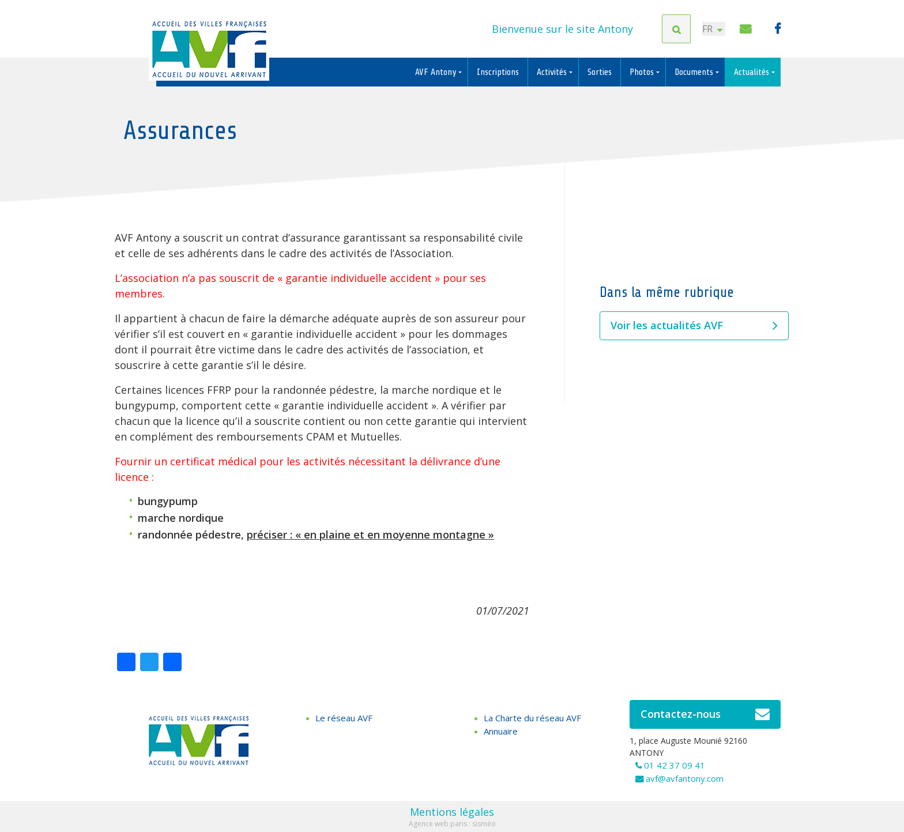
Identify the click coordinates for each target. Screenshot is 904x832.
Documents (695, 72)
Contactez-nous (705, 714)
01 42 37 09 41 (674, 765)
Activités (553, 72)
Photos (643, 72)
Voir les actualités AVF (694, 326)
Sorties (599, 72)
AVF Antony (436, 72)
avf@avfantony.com (685, 778)
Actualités (752, 72)
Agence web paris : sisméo (452, 824)
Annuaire (501, 731)
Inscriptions (498, 72)
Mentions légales (452, 812)
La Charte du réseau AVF (532, 718)
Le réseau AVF (343, 718)
